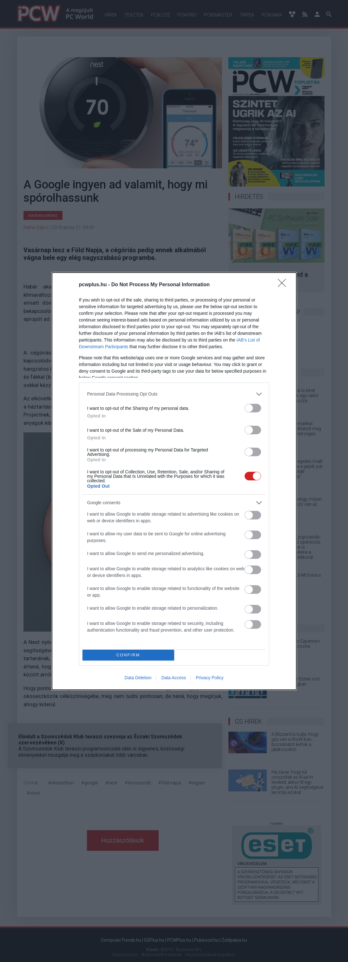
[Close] (284, 285)
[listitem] (174, 394)
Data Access (173, 677)
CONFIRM (128, 655)
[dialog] (174, 481)
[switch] (253, 408)
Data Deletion (138, 677)
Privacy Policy (209, 677)
